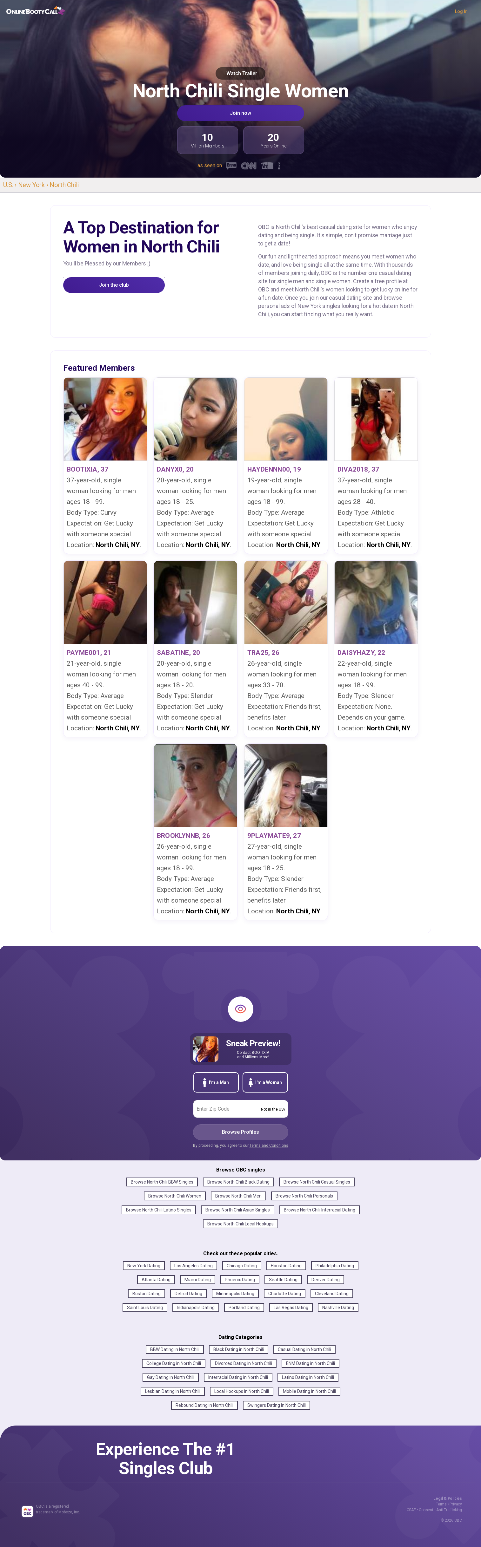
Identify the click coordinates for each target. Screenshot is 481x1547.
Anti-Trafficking (449, 1510)
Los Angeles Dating (193, 1265)
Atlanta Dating (156, 1279)
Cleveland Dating (332, 1293)
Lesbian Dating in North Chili (172, 1391)
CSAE (411, 1510)
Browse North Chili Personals (304, 1195)
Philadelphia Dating (335, 1265)
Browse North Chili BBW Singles (162, 1182)
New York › (34, 185)
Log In (461, 11)
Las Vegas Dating (291, 1307)
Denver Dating (325, 1279)
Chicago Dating (242, 1265)
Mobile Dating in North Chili (309, 1391)
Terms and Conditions (269, 1145)
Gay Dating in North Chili (170, 1377)
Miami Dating (197, 1279)
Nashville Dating (338, 1307)
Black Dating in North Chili (238, 1349)
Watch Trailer (240, 73)
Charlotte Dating (284, 1293)
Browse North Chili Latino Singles (158, 1209)
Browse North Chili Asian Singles (237, 1209)
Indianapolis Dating (196, 1307)
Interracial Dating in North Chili (238, 1377)
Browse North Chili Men (238, 1195)
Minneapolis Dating (235, 1293)
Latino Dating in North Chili (308, 1377)
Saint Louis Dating (145, 1307)
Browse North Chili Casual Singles (317, 1182)
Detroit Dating (188, 1293)
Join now (240, 113)
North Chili (64, 185)
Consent (426, 1510)
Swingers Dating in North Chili (276, 1405)
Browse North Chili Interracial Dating (319, 1209)
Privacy (456, 1504)
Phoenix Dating (240, 1279)
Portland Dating (244, 1307)
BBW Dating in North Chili (174, 1349)
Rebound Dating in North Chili (204, 1405)
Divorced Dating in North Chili (243, 1363)
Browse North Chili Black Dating (238, 1182)
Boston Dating (146, 1293)
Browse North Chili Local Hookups (240, 1223)
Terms (441, 1504)
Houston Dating (286, 1265)
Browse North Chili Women (174, 1195)
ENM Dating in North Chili (310, 1363)
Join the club (114, 285)
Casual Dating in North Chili (304, 1349)
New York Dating (143, 1265)
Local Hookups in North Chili (241, 1391)
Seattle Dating (283, 1279)
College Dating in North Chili (173, 1363)
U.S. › (10, 185)
